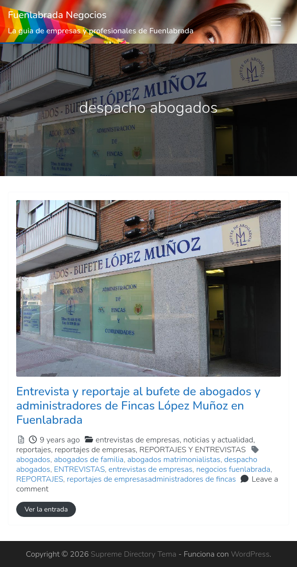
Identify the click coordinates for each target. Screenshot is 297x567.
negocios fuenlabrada (233, 469)
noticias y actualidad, (135, 445)
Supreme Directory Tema (134, 554)
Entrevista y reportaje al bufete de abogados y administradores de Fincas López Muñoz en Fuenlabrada (138, 406)
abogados (33, 459)
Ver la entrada (46, 509)
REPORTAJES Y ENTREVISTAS (192, 449)
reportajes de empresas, (150, 449)
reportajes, (131, 449)
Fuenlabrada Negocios (57, 15)
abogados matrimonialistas (174, 459)
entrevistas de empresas (150, 469)
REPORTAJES (39, 479)
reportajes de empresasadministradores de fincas (151, 479)
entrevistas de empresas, (135, 445)
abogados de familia (89, 459)
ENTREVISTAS (79, 469)
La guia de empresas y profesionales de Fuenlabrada (101, 31)
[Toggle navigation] (276, 22)
